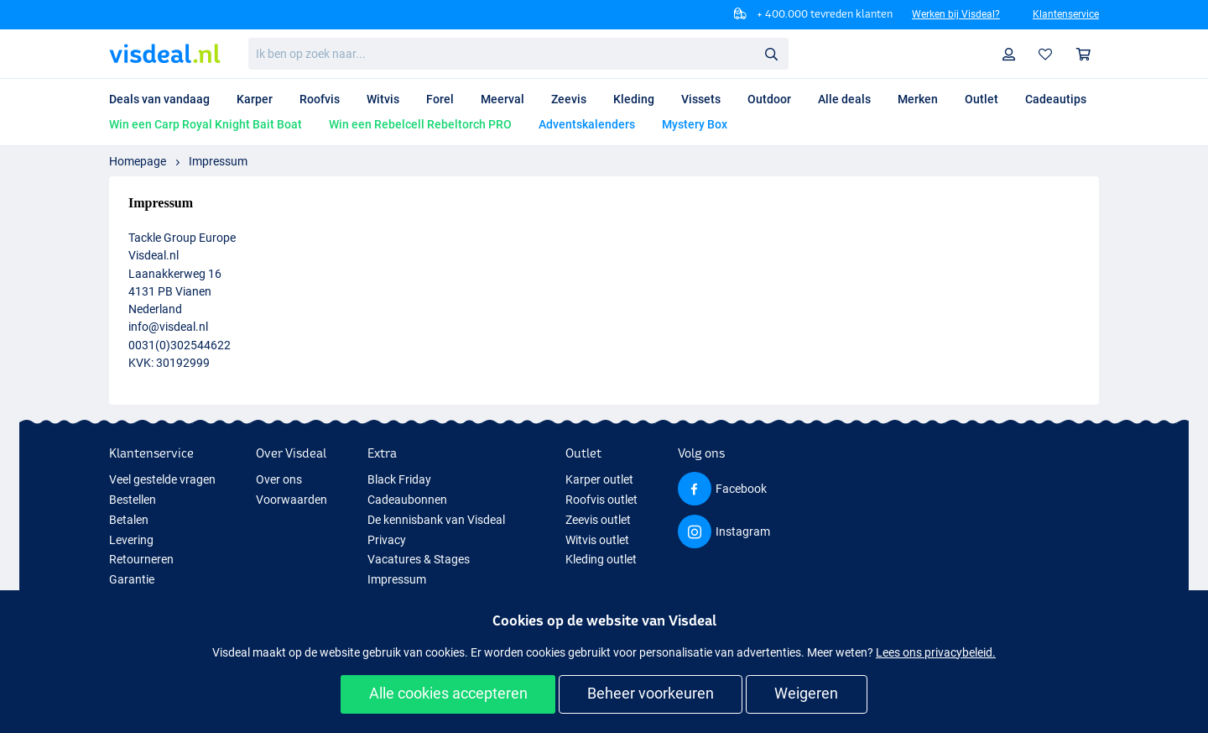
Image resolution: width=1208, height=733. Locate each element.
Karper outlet (599, 479)
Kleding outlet (601, 559)
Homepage (137, 161)
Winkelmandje (1087, 54)
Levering (131, 540)
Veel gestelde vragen (162, 479)
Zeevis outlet (598, 519)
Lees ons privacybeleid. (936, 652)
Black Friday (399, 479)
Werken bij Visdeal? (956, 14)
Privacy (386, 540)
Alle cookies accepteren (448, 693)
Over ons (279, 479)
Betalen (128, 519)
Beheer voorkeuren (650, 693)
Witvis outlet (597, 540)
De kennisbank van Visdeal (436, 519)
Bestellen (132, 499)
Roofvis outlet (601, 499)
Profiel (1012, 54)
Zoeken (776, 54)
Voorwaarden (291, 499)
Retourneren (141, 559)
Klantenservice (1066, 14)
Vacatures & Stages (418, 559)
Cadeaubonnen (407, 499)
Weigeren (806, 693)
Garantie (131, 579)
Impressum (218, 161)
